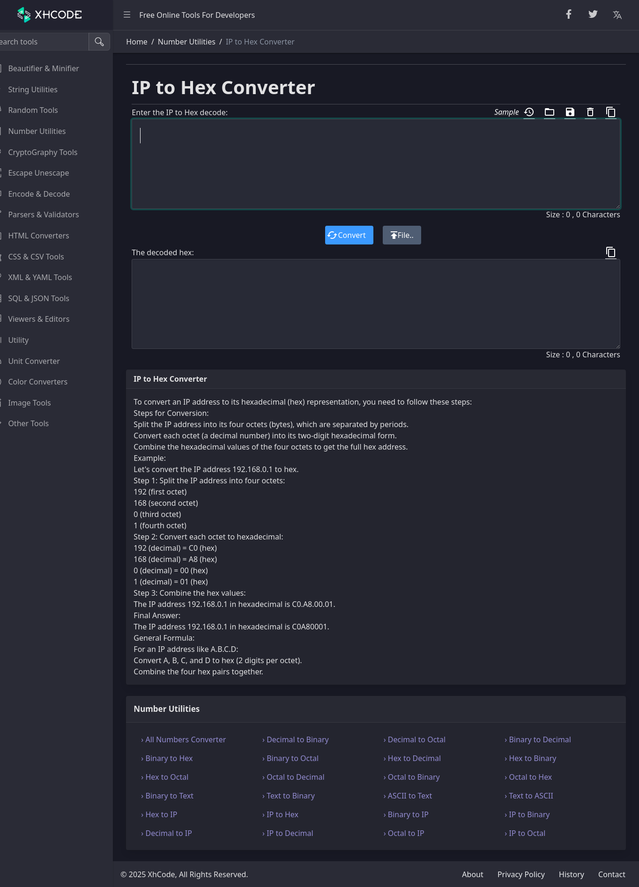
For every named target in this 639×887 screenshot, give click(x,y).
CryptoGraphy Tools (46, 152)
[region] (63, 458)
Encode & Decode (42, 194)
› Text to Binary (299, 796)
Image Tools (32, 403)
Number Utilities (40, 131)
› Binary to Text (182, 796)
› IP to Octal (528, 833)
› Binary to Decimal (541, 739)
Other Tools (31, 423)
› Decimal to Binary (306, 739)
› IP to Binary (530, 814)
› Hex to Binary (534, 758)
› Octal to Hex (532, 777)
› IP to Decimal (298, 833)
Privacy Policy (521, 874)
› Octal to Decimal (304, 777)
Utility (21, 340)
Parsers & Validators (46, 214)
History (571, 874)
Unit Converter (37, 361)
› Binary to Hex (181, 758)
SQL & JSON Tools (42, 298)
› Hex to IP (174, 814)
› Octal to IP (411, 833)
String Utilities (36, 89)
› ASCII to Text (415, 796)
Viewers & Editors (42, 319)
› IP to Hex (291, 814)
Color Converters (41, 382)
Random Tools (36, 110)
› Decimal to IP (181, 833)
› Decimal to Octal (422, 739)
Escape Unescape (41, 173)
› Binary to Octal (301, 758)
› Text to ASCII (532, 796)
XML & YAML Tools (43, 277)
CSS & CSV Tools (39, 256)
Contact (611, 874)
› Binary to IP (413, 814)
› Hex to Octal (179, 777)
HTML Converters (41, 235)
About (472, 874)
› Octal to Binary (419, 777)
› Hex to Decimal (419, 758)
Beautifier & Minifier (46, 68)
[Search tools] (53, 42)
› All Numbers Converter (198, 739)
